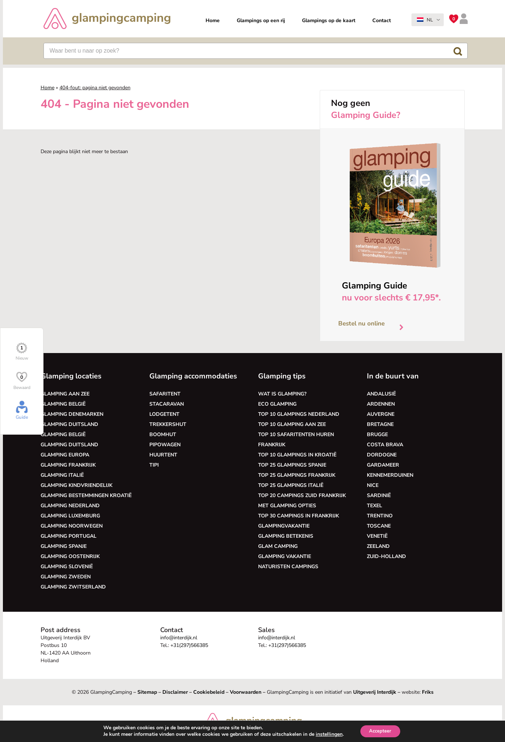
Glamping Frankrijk (68, 465)
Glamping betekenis (285, 536)
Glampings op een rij (261, 20)
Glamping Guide (374, 285)
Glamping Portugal (68, 536)
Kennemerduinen (390, 475)
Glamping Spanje (64, 546)
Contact (381, 20)
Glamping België (63, 404)
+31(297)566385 (189, 645)
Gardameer (383, 465)
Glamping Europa (65, 454)
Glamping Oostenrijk (70, 556)
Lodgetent (164, 414)
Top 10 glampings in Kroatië (297, 454)
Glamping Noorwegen (72, 525)
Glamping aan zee (65, 393)
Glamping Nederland (70, 505)
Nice (372, 485)
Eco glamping (277, 404)
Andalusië (381, 393)
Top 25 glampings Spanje (292, 465)
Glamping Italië (62, 475)
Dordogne (382, 454)
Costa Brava (385, 444)
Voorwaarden (245, 692)
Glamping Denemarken (72, 414)
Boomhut (162, 434)
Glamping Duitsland (69, 424)
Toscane (379, 525)
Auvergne (380, 414)
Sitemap (147, 692)
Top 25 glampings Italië (290, 485)
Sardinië (379, 495)
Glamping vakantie (284, 556)
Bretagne (380, 424)
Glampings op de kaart (328, 20)
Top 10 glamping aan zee (292, 424)
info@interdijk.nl (178, 637)
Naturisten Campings (288, 566)
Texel (374, 505)
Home (213, 20)
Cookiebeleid (208, 692)
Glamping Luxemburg (70, 515)
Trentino (380, 515)
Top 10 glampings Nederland (298, 414)
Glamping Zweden (66, 576)
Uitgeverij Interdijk (374, 692)
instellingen (327, 734)
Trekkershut (167, 424)
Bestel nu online (373, 325)
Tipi (154, 465)
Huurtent (163, 454)
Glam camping (278, 546)
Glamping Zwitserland (73, 586)
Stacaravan (166, 404)
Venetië (377, 536)
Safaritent (165, 393)
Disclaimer (175, 692)
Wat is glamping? (282, 393)
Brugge (377, 434)
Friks (428, 692)
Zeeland (378, 546)
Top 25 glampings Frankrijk (296, 475)
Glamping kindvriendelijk (76, 485)
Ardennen (381, 404)
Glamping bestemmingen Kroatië (86, 495)
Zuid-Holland (386, 556)
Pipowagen (165, 444)
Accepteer (380, 730)
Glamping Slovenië (67, 566)
